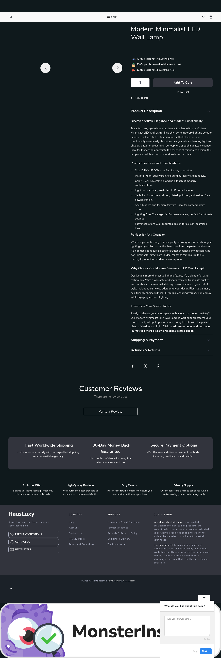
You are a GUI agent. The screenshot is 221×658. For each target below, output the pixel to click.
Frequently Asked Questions (124, 522)
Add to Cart (183, 82)
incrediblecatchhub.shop (168, 522)
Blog (71, 522)
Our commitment (163, 545)
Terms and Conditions (81, 544)
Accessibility (128, 581)
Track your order (117, 544)
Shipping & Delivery (119, 539)
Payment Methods (118, 528)
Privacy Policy (77, 539)
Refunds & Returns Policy (123, 533)
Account (74, 528)
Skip (195, 651)
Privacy (117, 581)
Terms (110, 581)
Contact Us (75, 533)
